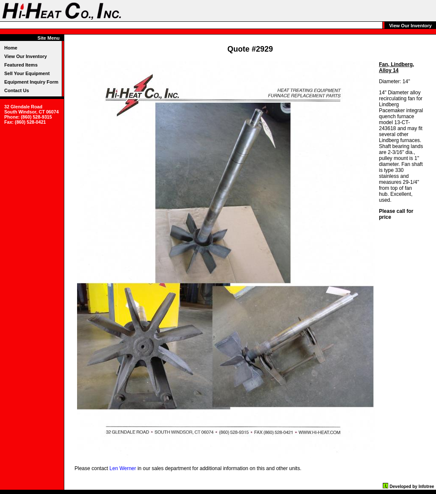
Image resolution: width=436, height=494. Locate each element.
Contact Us (16, 90)
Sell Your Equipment (27, 73)
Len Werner (122, 468)
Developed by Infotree (412, 486)
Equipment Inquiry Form (31, 81)
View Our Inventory (25, 56)
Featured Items (20, 64)
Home (10, 47)
